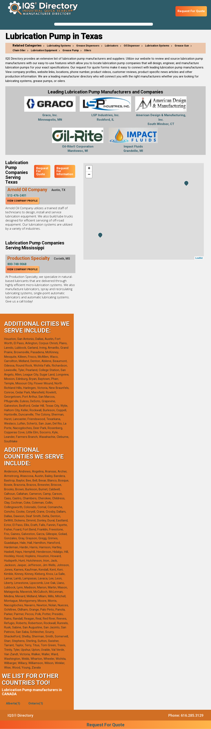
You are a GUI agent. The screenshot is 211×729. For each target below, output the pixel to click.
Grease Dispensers (87, 45)
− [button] (89, 175)
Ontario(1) (35, 703)
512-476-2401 (16, 195)
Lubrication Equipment (44, 50)
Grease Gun (182, 45)
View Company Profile (22, 200)
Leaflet (199, 258)
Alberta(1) (13, 703)
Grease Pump (70, 50)
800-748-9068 (16, 264)
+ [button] (89, 169)
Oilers (87, 50)
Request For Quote (191, 11)
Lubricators (111, 45)
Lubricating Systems (59, 45)
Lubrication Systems (157, 45)
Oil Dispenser (132, 45)
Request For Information (64, 171)
